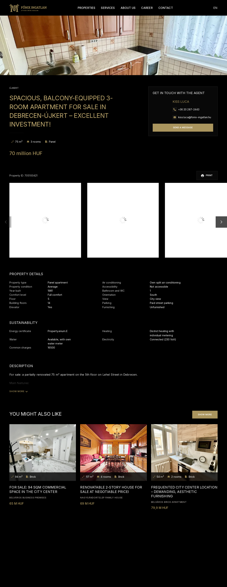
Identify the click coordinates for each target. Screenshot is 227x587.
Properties (83, 8)
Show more (205, 414)
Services (104, 8)
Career (143, 8)
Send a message (183, 128)
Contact (161, 8)
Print (208, 175)
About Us (124, 8)
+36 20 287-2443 (189, 109)
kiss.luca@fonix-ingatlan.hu (194, 117)
